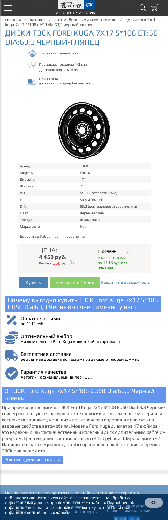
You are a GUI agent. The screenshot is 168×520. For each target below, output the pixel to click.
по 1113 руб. (32, 323)
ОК (153, 503)
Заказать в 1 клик (75, 282)
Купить (33, 282)
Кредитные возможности (125, 282)
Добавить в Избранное (39, 236)
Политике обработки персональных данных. (67, 510)
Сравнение (75, 236)
